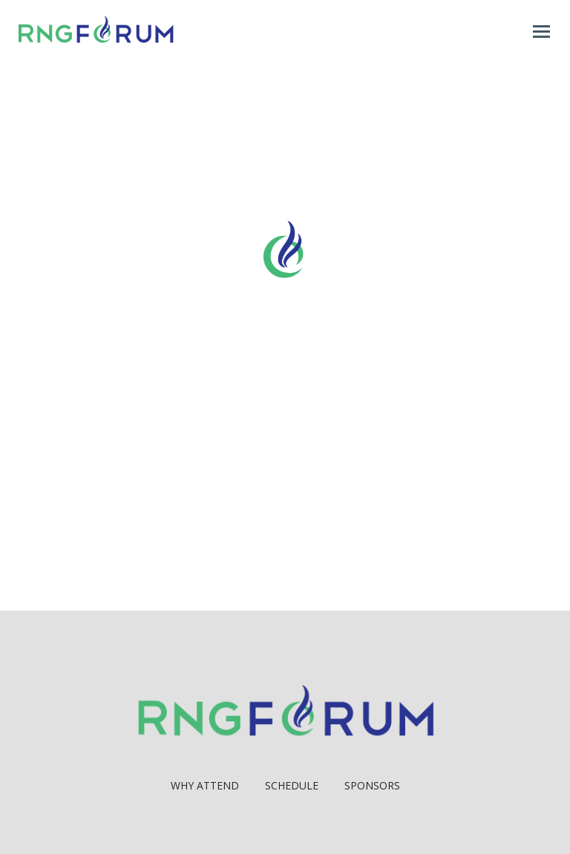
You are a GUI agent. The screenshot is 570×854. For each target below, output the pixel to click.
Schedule (291, 785)
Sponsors (372, 785)
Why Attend (205, 785)
